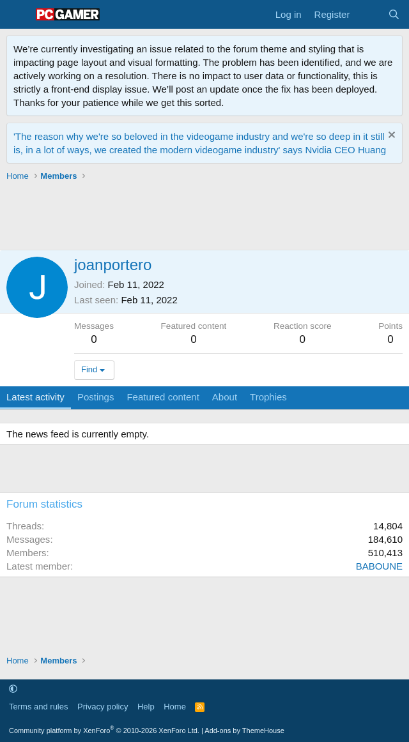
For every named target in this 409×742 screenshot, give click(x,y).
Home (175, 706)
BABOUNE (379, 566)
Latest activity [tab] (35, 396)
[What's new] (368, 14)
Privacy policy (102, 706)
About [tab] (224, 396)
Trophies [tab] (268, 396)
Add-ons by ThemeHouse (244, 730)
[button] (13, 689)
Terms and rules (38, 706)
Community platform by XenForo (104, 730)
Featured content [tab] (163, 396)
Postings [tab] (95, 396)
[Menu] (18, 14)
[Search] (394, 14)
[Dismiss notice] (390, 136)
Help (146, 706)
